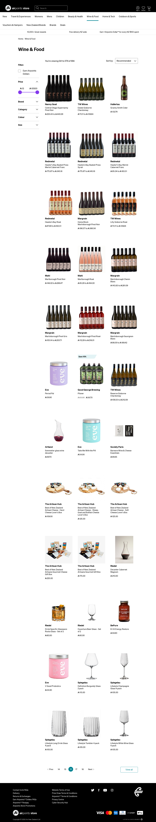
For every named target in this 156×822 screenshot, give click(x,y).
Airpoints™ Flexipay (21, 802)
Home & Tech (108, 16)
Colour (28, 117)
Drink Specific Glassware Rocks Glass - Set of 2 (56, 630)
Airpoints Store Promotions (24, 805)
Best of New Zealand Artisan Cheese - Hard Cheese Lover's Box (54, 510)
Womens (39, 16)
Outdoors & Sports (127, 16)
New (5, 16)
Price (28, 82)
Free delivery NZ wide (78, 32)
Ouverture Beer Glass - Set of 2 (89, 630)
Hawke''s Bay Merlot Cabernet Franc (119, 166)
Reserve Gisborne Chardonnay (118, 394)
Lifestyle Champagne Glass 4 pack (119, 687)
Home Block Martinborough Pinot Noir (89, 223)
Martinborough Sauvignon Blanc (121, 337)
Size (28, 125)
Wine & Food (92, 16)
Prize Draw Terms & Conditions (64, 793)
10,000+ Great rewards (36, 32)
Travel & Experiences (21, 16)
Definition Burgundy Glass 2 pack (89, 687)
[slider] (20, 92)
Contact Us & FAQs (20, 790)
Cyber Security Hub (60, 802)
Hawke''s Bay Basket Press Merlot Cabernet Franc (56, 166)
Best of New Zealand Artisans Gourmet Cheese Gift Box (56, 572)
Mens (49, 16)
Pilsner (81, 393)
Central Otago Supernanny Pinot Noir (56, 108)
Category (28, 109)
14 (59, 769)
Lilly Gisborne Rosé (118, 222)
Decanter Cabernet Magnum (118, 570)
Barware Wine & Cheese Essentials (120, 451)
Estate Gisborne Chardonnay (85, 108)
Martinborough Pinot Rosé (89, 336)
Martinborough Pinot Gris (56, 336)
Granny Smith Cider (119, 107)
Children (60, 16)
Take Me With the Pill (87, 450)
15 (65, 769)
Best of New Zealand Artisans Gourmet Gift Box (89, 570)
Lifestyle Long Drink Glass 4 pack (56, 744)
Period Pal (49, 393)
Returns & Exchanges (21, 796)
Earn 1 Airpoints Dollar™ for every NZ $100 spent (119, 32)
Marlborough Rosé (86, 279)
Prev (51, 769)
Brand (28, 102)
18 (83, 769)
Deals (62, 25)
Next (90, 769)
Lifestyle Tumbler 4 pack (88, 743)
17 (76, 769)
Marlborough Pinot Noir (55, 279)
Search (37, 8)
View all (129, 769)
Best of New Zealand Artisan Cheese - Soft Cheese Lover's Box (119, 510)
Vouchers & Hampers (13, 25)
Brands (53, 25)
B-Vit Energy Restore (119, 629)
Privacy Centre (58, 799)
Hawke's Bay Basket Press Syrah (89, 166)
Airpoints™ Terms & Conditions (64, 796)
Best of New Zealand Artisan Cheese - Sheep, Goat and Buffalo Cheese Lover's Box (88, 511)
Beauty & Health (75, 16)
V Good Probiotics (53, 686)
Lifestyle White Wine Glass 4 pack (122, 744)
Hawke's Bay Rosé (53, 222)
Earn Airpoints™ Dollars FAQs (25, 799)
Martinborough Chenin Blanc (120, 280)
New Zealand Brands (36, 25)
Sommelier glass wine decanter (54, 451)
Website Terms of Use (61, 790)
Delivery (16, 793)
